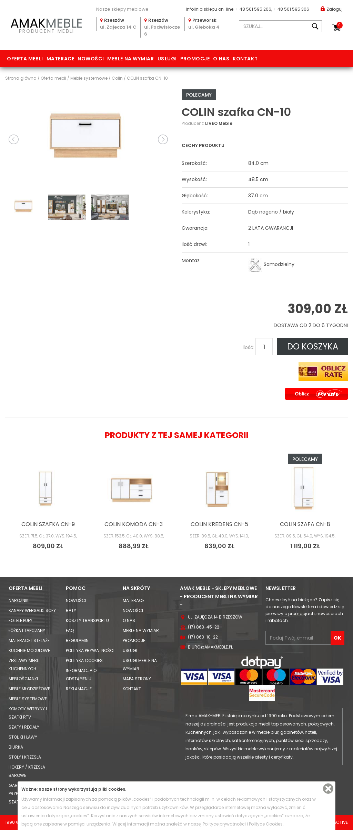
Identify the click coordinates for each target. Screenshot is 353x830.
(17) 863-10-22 (203, 637)
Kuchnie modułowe (29, 650)
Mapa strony (137, 679)
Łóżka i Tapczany (27, 630)
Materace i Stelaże (29, 640)
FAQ (70, 630)
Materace (60, 58)
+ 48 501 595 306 (291, 9)
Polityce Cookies (266, 824)
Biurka (16, 747)
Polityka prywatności (90, 650)
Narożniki (19, 600)
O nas (221, 58)
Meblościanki (23, 679)
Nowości (91, 58)
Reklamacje (79, 689)
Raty (71, 610)
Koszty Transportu (87, 620)
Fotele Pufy (20, 620)
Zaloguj (332, 9)
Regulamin (77, 640)
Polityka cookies (84, 660)
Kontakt (245, 58)
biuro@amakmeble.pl (210, 647)
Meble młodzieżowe (29, 689)
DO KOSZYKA (312, 346)
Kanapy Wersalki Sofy (32, 610)
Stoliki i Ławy (23, 737)
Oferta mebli (25, 58)
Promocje (195, 58)
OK (337, 637)
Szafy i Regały (24, 727)
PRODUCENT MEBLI (46, 24)
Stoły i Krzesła (25, 757)
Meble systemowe (28, 699)
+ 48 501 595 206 (253, 9)
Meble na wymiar (130, 58)
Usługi (167, 58)
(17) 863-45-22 (203, 627)
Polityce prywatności (224, 824)
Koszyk (339, 25)
